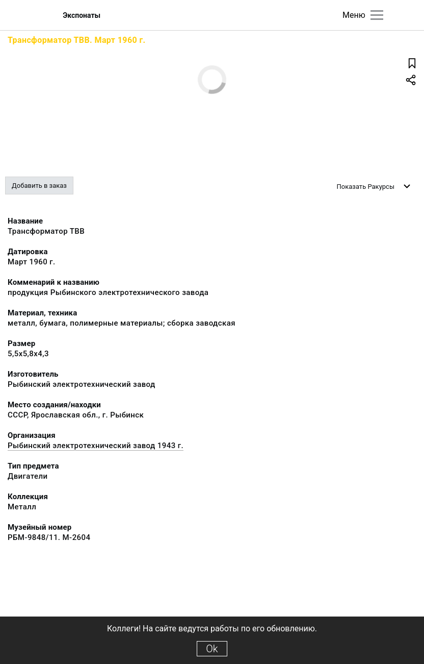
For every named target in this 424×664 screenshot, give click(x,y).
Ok (212, 649)
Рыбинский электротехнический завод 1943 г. (95, 445)
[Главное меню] (376, 15)
